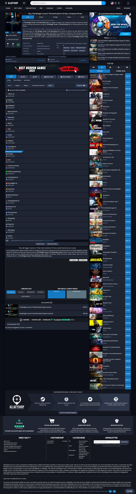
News (69, 17)
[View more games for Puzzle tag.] (72, 48)
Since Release (11, 297)
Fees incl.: (81, 85)
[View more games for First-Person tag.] (74, 51)
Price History (17, 80)
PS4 (66, 43)
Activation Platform (38, 85)
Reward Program (83, 446)
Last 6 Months (31, 297)
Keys (50, 85)
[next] (19, 32)
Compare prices (48, 246)
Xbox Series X (79, 43)
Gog (38, 53)
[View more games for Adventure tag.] (66, 48)
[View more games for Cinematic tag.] (82, 51)
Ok (110, 491)
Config (55, 17)
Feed (82, 17)
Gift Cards (82, 448)
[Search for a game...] (68, 3)
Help (129, 491)
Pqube (39, 51)
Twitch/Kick (50, 441)
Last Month (41, 297)
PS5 (68, 43)
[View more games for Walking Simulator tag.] (80, 48)
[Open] (24, 3)
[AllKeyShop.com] (11, 3)
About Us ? (7, 441)
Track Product (25, 301)
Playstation (72, 450)
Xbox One (72, 43)
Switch (85, 43)
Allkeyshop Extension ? (10, 451)
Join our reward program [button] (68, 413)
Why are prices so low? (10, 444)
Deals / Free (82, 449)
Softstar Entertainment (43, 48)
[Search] (104, 3)
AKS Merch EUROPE (82, 457)
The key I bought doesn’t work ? (13, 446)
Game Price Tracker (82, 443)
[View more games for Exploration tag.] (66, 51)
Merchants (50, 443)
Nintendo (71, 455)
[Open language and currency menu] (116, 3)
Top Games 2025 (84, 453)
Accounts (27, 80)
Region (17, 85)
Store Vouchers (83, 441)
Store (9, 85)
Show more (40, 249)
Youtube (64, 441)
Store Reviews (83, 451)
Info (28, 17)
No (114, 491)
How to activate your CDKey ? (12, 448)
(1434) (62, 325)
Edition (26, 85)
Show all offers (52, 249)
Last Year (20, 297)
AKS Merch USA (83, 454)
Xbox (70, 446)
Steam (42, 53)
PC (70, 441)
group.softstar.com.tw (43, 46)
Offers (9, 80)
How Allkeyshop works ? (11, 443)
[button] (128, 3)
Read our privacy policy (102, 491)
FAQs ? (6, 449)
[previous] (7, 32)
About (41, 17)
